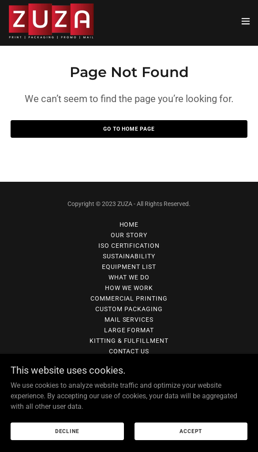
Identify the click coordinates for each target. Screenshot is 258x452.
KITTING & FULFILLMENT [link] (129, 340)
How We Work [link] (129, 287)
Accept (190, 431)
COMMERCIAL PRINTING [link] (129, 298)
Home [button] (129, 224)
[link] (51, 21)
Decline (67, 431)
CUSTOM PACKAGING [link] (129, 308)
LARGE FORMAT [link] (129, 330)
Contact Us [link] (129, 351)
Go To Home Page (129, 129)
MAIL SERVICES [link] (129, 319)
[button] (245, 21)
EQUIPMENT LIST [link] (129, 266)
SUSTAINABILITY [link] (129, 256)
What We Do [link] (129, 277)
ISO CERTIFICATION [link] (129, 245)
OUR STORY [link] (129, 235)
